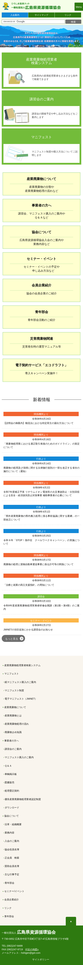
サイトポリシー (40, 959)
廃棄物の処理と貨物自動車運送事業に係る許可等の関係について (38, 564)
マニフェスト (41, 137)
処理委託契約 (12, 790)
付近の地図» (32, 949)
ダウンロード (12, 807)
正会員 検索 (12, 857)
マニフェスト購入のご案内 (19, 757)
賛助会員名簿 (12, 866)
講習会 (41, 596)
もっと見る (11, 638)
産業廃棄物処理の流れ (17, 723)
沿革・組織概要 (13, 824)
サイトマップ (41, 15)
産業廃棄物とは (13, 715)
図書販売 (9, 782)
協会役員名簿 (12, 849)
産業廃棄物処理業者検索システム (22, 665)
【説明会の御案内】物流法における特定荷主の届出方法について (38, 423)
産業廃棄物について (15, 707)
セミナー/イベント (14, 891)
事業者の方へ (11, 740)
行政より (41, 458)
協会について (11, 815)
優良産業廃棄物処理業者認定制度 (23, 799)
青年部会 (9, 882)
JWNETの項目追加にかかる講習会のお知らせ (28, 629)
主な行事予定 (12, 874)
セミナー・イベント (41, 620)
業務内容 (9, 832)
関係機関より (41, 414)
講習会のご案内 (42, 99)
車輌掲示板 (11, 774)
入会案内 (14, 15)
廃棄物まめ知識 (13, 732)
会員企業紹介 (11, 899)
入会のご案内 (12, 841)
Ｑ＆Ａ (8, 765)
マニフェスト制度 (14, 690)
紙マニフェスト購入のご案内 (20, 682)
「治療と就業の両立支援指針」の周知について (28, 585)
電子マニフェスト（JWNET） (21, 698)
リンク (68, 15)
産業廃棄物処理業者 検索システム (41, 61)
